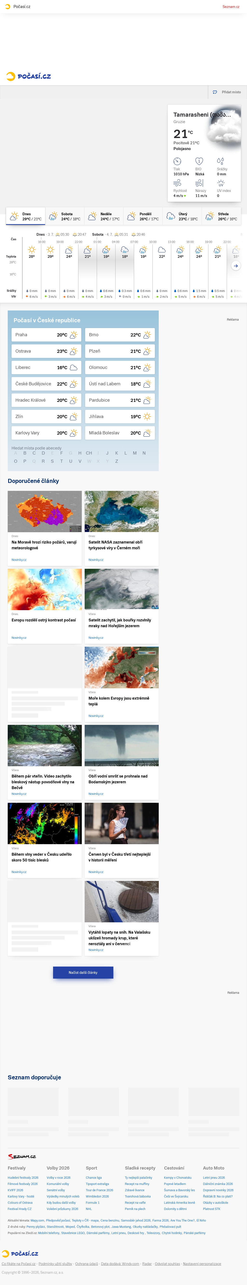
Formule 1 (92, 1202)
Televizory (153, 1233)
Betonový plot (100, 1226)
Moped (70, 1226)
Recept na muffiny (137, 1184)
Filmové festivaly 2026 (23, 1184)
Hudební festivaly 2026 (23, 1177)
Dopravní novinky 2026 (218, 1190)
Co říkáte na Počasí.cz (18, 1264)
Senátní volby (56, 1190)
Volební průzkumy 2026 (62, 1209)
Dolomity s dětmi (175, 1209)
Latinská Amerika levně (179, 1202)
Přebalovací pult (170, 1226)
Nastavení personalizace (202, 1264)
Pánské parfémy (195, 1233)
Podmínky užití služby (55, 1264)
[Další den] (236, 266)
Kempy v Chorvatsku (178, 1177)
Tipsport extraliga (97, 1184)
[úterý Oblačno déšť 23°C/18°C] (182, 216)
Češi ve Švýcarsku (176, 1196)
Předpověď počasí (58, 1220)
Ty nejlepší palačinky (138, 1177)
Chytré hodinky (172, 1233)
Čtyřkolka (83, 1226)
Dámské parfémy (98, 1233)
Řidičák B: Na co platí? (218, 1196)
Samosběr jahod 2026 (136, 1220)
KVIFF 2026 (15, 1190)
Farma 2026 (160, 1220)
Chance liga (94, 1177)
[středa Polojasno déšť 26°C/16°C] (221, 216)
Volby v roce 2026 (58, 1177)
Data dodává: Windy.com (120, 1264)
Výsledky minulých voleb (63, 1196)
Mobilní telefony (48, 1233)
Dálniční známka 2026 (218, 1184)
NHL (89, 1209)
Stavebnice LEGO (73, 1233)
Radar (147, 1264)
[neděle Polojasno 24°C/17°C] (104, 216)
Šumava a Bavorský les (179, 1190)
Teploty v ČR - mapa (85, 1220)
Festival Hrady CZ (20, 1209)
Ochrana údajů (86, 1264)
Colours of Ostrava (20, 1202)
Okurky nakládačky (145, 1226)
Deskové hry (136, 1233)
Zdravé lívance (134, 1190)
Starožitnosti (55, 1226)
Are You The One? (183, 1220)
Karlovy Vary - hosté (21, 1196)
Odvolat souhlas (167, 1264)
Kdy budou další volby (61, 1202)
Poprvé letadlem (175, 1184)
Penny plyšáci (36, 1226)
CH (89, 453)
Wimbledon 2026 (97, 1196)
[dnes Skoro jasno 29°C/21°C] (25, 216)
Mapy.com (37, 1220)
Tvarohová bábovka (138, 1196)
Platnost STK (211, 1209)
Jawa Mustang (121, 1226)
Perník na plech (135, 1209)
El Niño (201, 1220)
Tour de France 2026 (99, 1190)
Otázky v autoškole (215, 1202)
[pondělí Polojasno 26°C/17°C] (143, 216)
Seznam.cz (231, 7)
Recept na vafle (135, 1202)
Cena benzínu (110, 1220)
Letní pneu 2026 (214, 1177)
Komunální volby (58, 1184)
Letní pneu (118, 1233)
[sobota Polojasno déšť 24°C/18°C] (64, 216)
